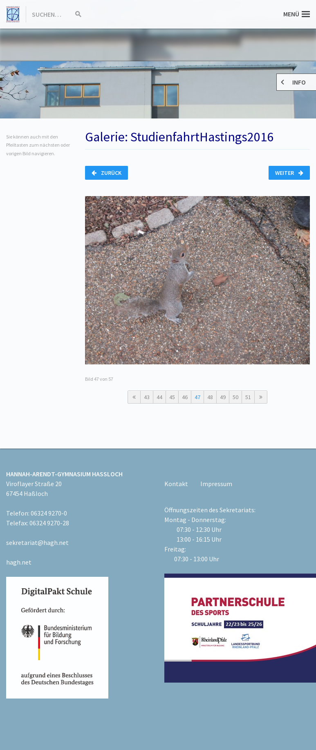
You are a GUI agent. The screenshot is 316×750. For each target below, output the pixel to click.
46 (185, 397)
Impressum (216, 484)
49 (223, 397)
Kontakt (176, 484)
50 (235, 397)
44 (159, 397)
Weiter (289, 172)
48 (210, 397)
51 (248, 397)
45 (172, 397)
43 (147, 397)
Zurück (106, 172)
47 (197, 397)
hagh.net (18, 562)
